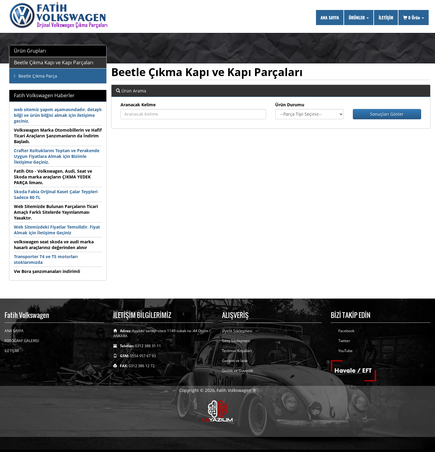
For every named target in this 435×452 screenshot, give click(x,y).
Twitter (344, 340)
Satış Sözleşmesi (236, 340)
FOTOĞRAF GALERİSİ (22, 340)
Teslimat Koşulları (237, 350)
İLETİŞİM (386, 17)
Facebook (346, 330)
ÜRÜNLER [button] (359, 17)
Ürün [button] (413, 17)
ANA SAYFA (330, 17)
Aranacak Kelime (138, 104)
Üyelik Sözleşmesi (237, 330)
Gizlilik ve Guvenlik (237, 370)
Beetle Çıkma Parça (35, 76)
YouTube (345, 350)
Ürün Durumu (289, 104)
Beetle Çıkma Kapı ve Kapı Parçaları (53, 62)
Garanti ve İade (235, 360)
